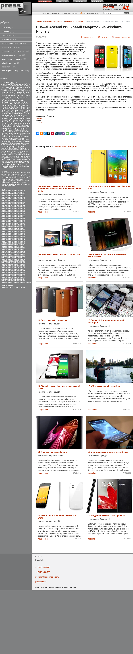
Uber (8, 153)
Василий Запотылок (8, 176)
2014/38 (22, 241)
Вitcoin (3, 163)
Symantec (4, 150)
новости (55, 13)
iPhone (3, 112)
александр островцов (8, 174)
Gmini (9, 107)
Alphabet (25, 86)
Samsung (27, 141)
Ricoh (19, 140)
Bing (22, 91)
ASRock (18, 89)
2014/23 (4, 236)
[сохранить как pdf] (121, 37)
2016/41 (10, 281)
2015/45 (16, 264)
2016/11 (4, 271)
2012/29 (4, 200)
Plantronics (15, 135)
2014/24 (10, 236)
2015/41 (16, 263)
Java (19, 112)
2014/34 (22, 240)
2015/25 (16, 256)
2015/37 (16, 261)
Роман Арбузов (15, 182)
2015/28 (10, 258)
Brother (17, 92)
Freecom (18, 102)
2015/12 (10, 251)
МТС (15, 163)
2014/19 (4, 235)
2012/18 (10, 195)
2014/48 (10, 246)
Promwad (21, 138)
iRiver (8, 112)
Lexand (25, 115)
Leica (15, 115)
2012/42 (10, 205)
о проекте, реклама (70, 13)
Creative (27, 95)
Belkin (14, 91)
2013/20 (22, 215)
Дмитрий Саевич (7, 177)
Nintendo (19, 127)
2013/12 (22, 212)
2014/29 (16, 238)
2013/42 (4, 225)
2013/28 (16, 218)
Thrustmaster (5, 151)
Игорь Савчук (10, 179)
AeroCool (4, 86)
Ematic (20, 99)
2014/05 (22, 228)
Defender (16, 97)
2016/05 (16, 267)
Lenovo (20, 115)
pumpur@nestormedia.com (47, 577)
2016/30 (16, 276)
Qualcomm (4, 140)
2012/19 (16, 195)
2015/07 (4, 249)
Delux (25, 97)
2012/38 (10, 204)
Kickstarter (4, 113)
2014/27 (4, 238)
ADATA (12, 84)
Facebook (15, 100)
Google (13, 107)
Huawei (23, 109)
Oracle (7, 132)
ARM (13, 89)
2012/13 (4, 194)
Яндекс (9, 164)
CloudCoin (20, 94)
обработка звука (10, 63)
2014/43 (4, 245)
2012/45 (4, 207)
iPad (28, 110)
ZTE (13, 161)
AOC (18, 87)
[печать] (102, 37)
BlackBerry (4, 92)
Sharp (22, 143)
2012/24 (22, 197)
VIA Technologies (17, 154)
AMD (9, 87)
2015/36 (10, 261)
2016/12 (10, 271)
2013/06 (10, 210)
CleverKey (13, 94)
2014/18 (22, 233)
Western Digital (21, 156)
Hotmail (12, 109)
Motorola (16, 123)
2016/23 (4, 274)
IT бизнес (8, 28)
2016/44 (4, 282)
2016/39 (22, 279)
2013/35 (10, 222)
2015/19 (4, 254)
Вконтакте (9, 163)
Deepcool (9, 97)
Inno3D (9, 166)
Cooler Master (10, 95)
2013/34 (4, 222)
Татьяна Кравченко (8, 186)
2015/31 (4, 259)
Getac (15, 105)
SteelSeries (5, 148)
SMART (3, 146)
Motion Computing (7, 123)
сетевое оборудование (13, 55)
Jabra (15, 112)
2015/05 (16, 248)
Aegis (28, 84)
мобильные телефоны (74, 21)
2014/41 (16, 243)
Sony (8, 146)
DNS (7, 99)
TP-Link (18, 151)
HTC (18, 109)
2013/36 (16, 222)
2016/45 (10, 282)
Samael (8, 173)
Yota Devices (26, 159)
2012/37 (4, 204)
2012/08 (22, 191)
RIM (23, 140)
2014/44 (10, 245)
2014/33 (16, 240)
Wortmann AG (24, 158)
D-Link (3, 97)
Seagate (17, 143)
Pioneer (9, 135)
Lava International (7, 115)
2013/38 (4, 223)
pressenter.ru (41, 582)
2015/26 (22, 256)
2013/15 (16, 214)
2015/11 (4, 251)
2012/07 (16, 191)
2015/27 (4, 258)
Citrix (7, 94)
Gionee (3, 107)
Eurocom (4, 100)
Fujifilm (24, 102)
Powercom (27, 136)
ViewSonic (27, 154)
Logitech (23, 117)
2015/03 (4, 248)
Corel (17, 95)
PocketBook (5, 136)
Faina (3, 173)
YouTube (4, 161)
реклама (22, 287)
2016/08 (10, 269)
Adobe (17, 84)
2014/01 (22, 227)
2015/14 (22, 251)
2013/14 (10, 214)
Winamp (10, 158)
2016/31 (22, 276)
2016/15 (4, 272)
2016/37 (10, 279)
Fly (8, 102)
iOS (25, 110)
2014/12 (16, 231)
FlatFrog (4, 102)
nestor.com (45, 1)
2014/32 (10, 240)
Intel (12, 110)
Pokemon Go (13, 136)
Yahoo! (19, 159)
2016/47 (22, 282)
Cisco (3, 94)
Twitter (3, 153)
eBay (11, 99)
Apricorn (27, 87)
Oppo (3, 132)
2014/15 (10, 233)
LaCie (27, 113)
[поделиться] (87, 37)
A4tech (3, 84)
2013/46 (4, 227)
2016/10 (22, 269)
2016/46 (16, 282)
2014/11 (10, 231)
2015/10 (22, 249)
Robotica (4, 141)
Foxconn (12, 102)
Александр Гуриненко (22, 173)
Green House (20, 107)
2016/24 (10, 274)
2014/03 (10, 228)
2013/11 (16, 212)
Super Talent (13, 148)
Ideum (3, 110)
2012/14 (10, 194)
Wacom (7, 156)
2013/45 (22, 225)
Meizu (28, 118)
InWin (16, 110)
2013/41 (22, 223)
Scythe (12, 143)
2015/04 (10, 248)
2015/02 (22, 246)
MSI (18, 125)
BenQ (18, 91)
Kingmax (15, 166)
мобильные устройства (14, 43)
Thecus (26, 150)
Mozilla (14, 125)
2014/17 (16, 233)
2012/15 (16, 194)
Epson (25, 99)
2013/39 (10, 223)
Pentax (27, 133)
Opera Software (22, 130)
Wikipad (4, 158)
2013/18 (10, 215)
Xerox (3, 159)
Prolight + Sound (13, 138)
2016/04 (10, 267)
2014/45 (16, 245)
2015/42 (22, 263)
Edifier (16, 99)
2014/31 (4, 240)
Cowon (22, 95)
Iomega (21, 110)
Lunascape (5, 118)
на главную (44, 13)
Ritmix (27, 140)
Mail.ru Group (13, 118)
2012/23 (16, 197)
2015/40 (10, 263)
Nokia (24, 127)
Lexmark (4, 117)
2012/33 (4, 202)
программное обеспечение (15, 51)
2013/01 (4, 209)
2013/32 (16, 220)
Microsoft (10, 122)
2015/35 (4, 261)
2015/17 (16, 253)
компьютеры (9, 39)
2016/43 (22, 281)
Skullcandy (13, 145)
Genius (10, 105)
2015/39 (4, 263)
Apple (22, 87)
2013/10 (10, 212)
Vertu (9, 154)
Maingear (22, 118)
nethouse (8, 127)
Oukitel (20, 132)
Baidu (9, 91)
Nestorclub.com (70, 587)
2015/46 (22, 264)
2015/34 (22, 259)
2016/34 (16, 277)
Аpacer (17, 161)
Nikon (13, 127)
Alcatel (14, 86)
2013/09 (4, 212)
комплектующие (11, 47)
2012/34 (10, 202)
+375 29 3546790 (42, 572)
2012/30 (10, 200)
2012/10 (10, 192)
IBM (28, 109)
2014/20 (10, 235)
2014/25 (16, 236)
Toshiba (13, 151)
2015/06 (22, 248)
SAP (8, 143)
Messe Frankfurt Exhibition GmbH (12, 120)
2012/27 (16, 199)
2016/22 (22, 272)
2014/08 (16, 230)
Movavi (3, 125)
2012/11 (16, 192)
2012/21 (4, 197)
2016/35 (22, 277)
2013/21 (4, 217)
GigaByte (25, 105)
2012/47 (16, 207)
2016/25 (16, 274)
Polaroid (20, 136)
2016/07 (4, 269)
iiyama (8, 110)
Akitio (9, 86)
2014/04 (16, 228)
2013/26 (4, 218)
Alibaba (19, 86)
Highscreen (5, 109)
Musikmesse (24, 125)
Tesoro (11, 168)
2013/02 (10, 209)
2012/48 (22, 207)
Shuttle (27, 143)
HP (16, 109)
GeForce (25, 104)
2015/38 (22, 261)
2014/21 (16, 235)
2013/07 (16, 210)
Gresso (27, 107)
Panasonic (11, 133)
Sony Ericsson (14, 146)
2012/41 (4, 205)
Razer (15, 140)
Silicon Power (5, 145)
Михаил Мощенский (17, 181)
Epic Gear (26, 164)
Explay (9, 100)
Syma (23, 148)
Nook (9, 128)
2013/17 (4, 215)
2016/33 (10, 277)
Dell (21, 97)
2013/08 (22, 210)
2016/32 (4, 277)
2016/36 (4, 279)
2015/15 (4, 253)
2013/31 (10, 220)
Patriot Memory (20, 133)
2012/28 (22, 199)
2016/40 (4, 281)
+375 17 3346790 (42, 567)
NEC (2, 127)
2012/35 (16, 202)
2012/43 (16, 205)
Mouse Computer (25, 123)
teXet (21, 150)
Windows (16, 158)
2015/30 (22, 258)
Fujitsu (3, 104)
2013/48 (16, 227)
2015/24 (10, 256)
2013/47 (10, 227)
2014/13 (22, 231)
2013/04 (22, 209)
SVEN (19, 148)
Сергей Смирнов (23, 184)
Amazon (4, 87)
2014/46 (22, 245)
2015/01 (16, 246)
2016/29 (10, 276)
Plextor (22, 135)
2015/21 (16, 254)
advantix (22, 84)
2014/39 (4, 243)
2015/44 (10, 264)
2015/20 (10, 254)
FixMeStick (22, 100)
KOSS (17, 113)
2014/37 (16, 241)
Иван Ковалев (18, 177)
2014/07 (10, 230)
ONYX (14, 130)
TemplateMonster (13, 150)
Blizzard (11, 92)
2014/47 (4, 246)
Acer (8, 84)
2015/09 (16, 249)
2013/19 (16, 215)
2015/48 (10, 266)
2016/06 (22, 267)
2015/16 (10, 253)
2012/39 (16, 204)
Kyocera (21, 113)
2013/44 (16, 225)
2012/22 (10, 197)
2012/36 (22, 202)
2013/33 (22, 220)
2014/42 (22, 243)
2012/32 (22, 200)
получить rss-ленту (89, 13)
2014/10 (4, 231)
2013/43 (10, 225)
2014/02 (4, 228)
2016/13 (16, 271)
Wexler (28, 156)
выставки (4, 287)
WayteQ (12, 156)
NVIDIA (13, 128)
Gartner (15, 104)
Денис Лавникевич (22, 176)
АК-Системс (24, 161)
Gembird (4, 105)
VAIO (20, 153)
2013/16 (22, 214)
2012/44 (22, 205)
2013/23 (10, 217)
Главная (39, 21)
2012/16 (22, 194)
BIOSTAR (27, 91)
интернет (8, 32)
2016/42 (16, 281)
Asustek (4, 91)
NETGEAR (4, 168)
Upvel (16, 153)
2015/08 (10, 249)
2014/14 (4, 233)
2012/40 (22, 204)
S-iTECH (21, 141)
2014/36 (10, 241)
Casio (27, 92)
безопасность (9, 35)
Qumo (11, 140)
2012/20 (22, 195)
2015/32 (10, 259)
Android (13, 87)
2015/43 (4, 264)
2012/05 (4, 191)
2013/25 (22, 217)
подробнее (43, 212)
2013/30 (4, 220)
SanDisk (4, 143)
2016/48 (28, 282)
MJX (27, 122)
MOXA (9, 125)
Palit (6, 133)
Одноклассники (23, 163)
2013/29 (22, 218)
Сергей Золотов (12, 184)
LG (9, 117)
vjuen (12, 173)
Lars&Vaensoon (24, 166)
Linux (18, 117)
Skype (19, 145)
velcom (24, 153)
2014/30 (22, 238)
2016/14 (22, 271)
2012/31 (16, 200)
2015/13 (16, 251)
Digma (3, 99)
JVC (26, 112)
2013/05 (4, 210)
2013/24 (16, 217)
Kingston (12, 113)
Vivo (2, 156)
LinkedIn (13, 117)
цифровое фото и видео (14, 59)
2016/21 (16, 272)
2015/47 (4, 266)
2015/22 (22, 254)
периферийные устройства (15, 71)
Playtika (4, 164)
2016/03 (4, 267)
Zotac (9, 161)
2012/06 (10, 191)
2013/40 (16, 223)
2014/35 (4, 241)
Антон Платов (21, 174)
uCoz (11, 153)
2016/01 (16, 266)
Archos (3, 89)
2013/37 (22, 222)
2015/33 (16, 259)
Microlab (27, 120)
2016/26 (22, 274)
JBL (23, 112)
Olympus (9, 130)
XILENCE (13, 159)
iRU (12, 112)
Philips (3, 135)
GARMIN (9, 104)
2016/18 (10, 272)
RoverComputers (12, 141)
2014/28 (10, 238)
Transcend (25, 151)
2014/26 (22, 236)
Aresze (20, 164)
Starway (21, 146)
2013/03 (16, 209)
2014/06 (4, 230)
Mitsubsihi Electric (19, 122)
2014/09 (22, 230)
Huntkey (4, 166)
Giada (19, 105)
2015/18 (22, 253)
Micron (3, 122)
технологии (9, 67)
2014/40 (10, 243)
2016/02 (22, 266)
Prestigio (4, 138)
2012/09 (4, 192)
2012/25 (4, 199)
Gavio (20, 104)
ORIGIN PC (13, 132)
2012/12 (22, 192)
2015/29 (16, 258)
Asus (23, 89)
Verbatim (4, 154)
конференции (13, 287)
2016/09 (16, 269)
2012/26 (10, 199)
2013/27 (10, 218)
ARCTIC (9, 89)
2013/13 (4, 214)
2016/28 (4, 276)
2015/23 (4, 256)
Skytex (24, 145)
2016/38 (16, 279)
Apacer (15, 164)
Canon (22, 92)
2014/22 (22, 235)
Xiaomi (8, 159)
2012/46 (10, 207)
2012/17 (4, 195)
